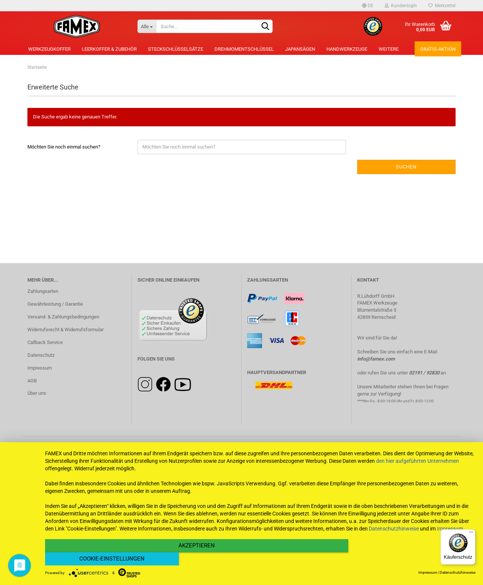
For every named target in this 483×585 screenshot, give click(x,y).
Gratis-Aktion (438, 49)
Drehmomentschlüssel (244, 49)
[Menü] (470, 533)
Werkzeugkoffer (49, 49)
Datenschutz (40, 355)
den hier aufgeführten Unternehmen (417, 474)
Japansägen (300, 49)
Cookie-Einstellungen (411, 559)
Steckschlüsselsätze (175, 49)
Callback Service (45, 342)
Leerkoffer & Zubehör (109, 49)
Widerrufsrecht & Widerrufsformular (65, 329)
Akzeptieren (196, 559)
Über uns (36, 393)
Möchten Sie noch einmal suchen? (63, 147)
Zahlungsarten (42, 291)
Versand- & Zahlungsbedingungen (63, 317)
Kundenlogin (401, 5)
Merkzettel (442, 5)
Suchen (406, 167)
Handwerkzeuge (346, 49)
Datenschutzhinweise (394, 542)
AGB (32, 380)
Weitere (388, 49)
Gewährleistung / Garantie (55, 304)
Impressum (39, 368)
